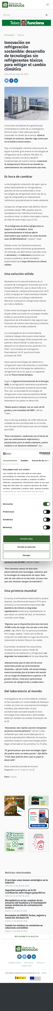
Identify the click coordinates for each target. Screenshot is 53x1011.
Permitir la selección (26, 547)
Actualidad (9, 35)
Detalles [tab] (24, 460)
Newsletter (26, 966)
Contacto (40, 963)
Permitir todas (26, 539)
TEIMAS (44, 973)
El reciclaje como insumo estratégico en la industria (26, 881)
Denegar (26, 555)
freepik (13, 776)
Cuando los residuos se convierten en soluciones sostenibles (24, 926)
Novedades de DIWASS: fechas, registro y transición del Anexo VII (25, 916)
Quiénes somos (14, 963)
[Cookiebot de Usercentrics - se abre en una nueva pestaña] (39, 453)
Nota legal (28, 963)
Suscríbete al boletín (26, 936)
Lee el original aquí (24, 769)
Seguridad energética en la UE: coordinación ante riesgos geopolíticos (25, 891)
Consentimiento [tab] (10, 460)
